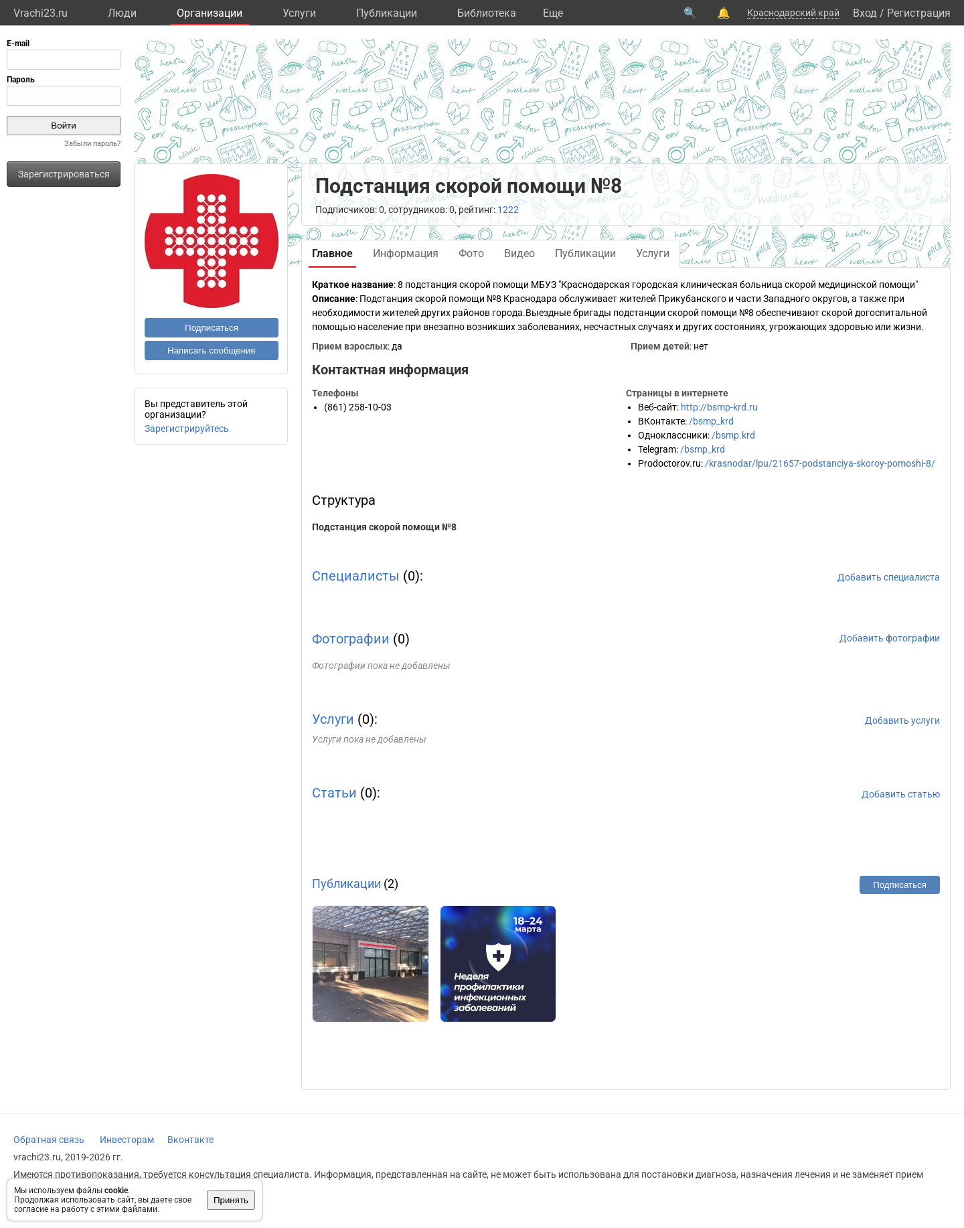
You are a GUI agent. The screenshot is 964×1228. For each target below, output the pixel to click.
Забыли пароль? (92, 143)
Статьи (334, 793)
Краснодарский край (793, 12)
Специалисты (356, 576)
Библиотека (486, 13)
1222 (508, 209)
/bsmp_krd (711, 421)
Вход (865, 13)
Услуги (299, 13)
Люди (122, 13)
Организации (209, 13)
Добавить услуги (902, 720)
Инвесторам (127, 1139)
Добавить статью (901, 794)
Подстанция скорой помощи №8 (384, 527)
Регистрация (919, 13)
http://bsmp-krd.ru (719, 407)
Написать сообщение (211, 351)
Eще (553, 13)
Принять (231, 1200)
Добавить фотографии (889, 638)
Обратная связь (48, 1139)
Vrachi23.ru (40, 13)
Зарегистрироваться (64, 174)
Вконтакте (190, 1139)
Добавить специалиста (888, 577)
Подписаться (211, 328)
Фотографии (351, 639)
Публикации (386, 13)
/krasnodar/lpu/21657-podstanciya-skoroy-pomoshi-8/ (820, 463)
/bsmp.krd (733, 435)
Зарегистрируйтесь (187, 428)
